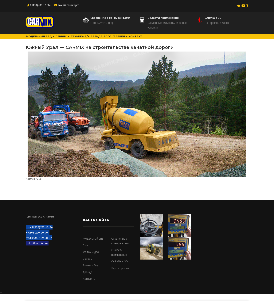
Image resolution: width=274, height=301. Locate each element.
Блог (136, 39)
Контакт (177, 39)
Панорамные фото (217, 23)
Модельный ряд (44, 39)
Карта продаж (120, 274)
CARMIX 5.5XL (34, 185)
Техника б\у (90, 272)
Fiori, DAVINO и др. (102, 23)
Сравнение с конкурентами (110, 18)
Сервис (73, 39)
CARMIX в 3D (213, 18)
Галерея (155, 39)
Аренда (119, 39)
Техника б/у (96, 39)
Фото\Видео (91, 258)
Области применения (163, 18)
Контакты (89, 285)
